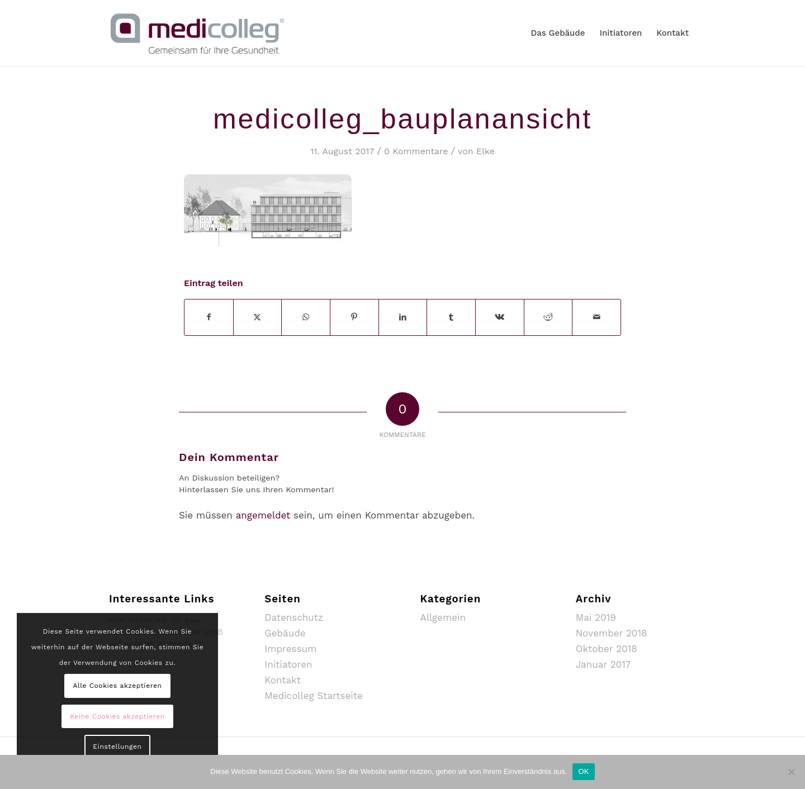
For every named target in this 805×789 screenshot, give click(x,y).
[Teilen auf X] (258, 317)
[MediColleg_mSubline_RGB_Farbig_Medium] (197, 33)
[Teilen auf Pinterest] (354, 317)
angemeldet (263, 515)
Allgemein (443, 617)
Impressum (290, 648)
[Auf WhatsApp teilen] (306, 317)
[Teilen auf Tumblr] (451, 317)
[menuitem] (557, 33)
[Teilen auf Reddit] (548, 317)
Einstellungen (117, 746)
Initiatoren (288, 664)
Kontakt (282, 680)
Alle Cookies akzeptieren (117, 686)
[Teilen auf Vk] (500, 317)
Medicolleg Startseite (313, 695)
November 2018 (611, 633)
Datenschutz (293, 617)
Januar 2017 (603, 664)
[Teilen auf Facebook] (208, 317)
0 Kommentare (416, 151)
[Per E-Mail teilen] (596, 317)
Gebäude (284, 633)
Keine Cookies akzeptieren (117, 716)
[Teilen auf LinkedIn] (403, 317)
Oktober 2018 (606, 648)
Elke (485, 151)
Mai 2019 (596, 617)
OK (583, 771)
